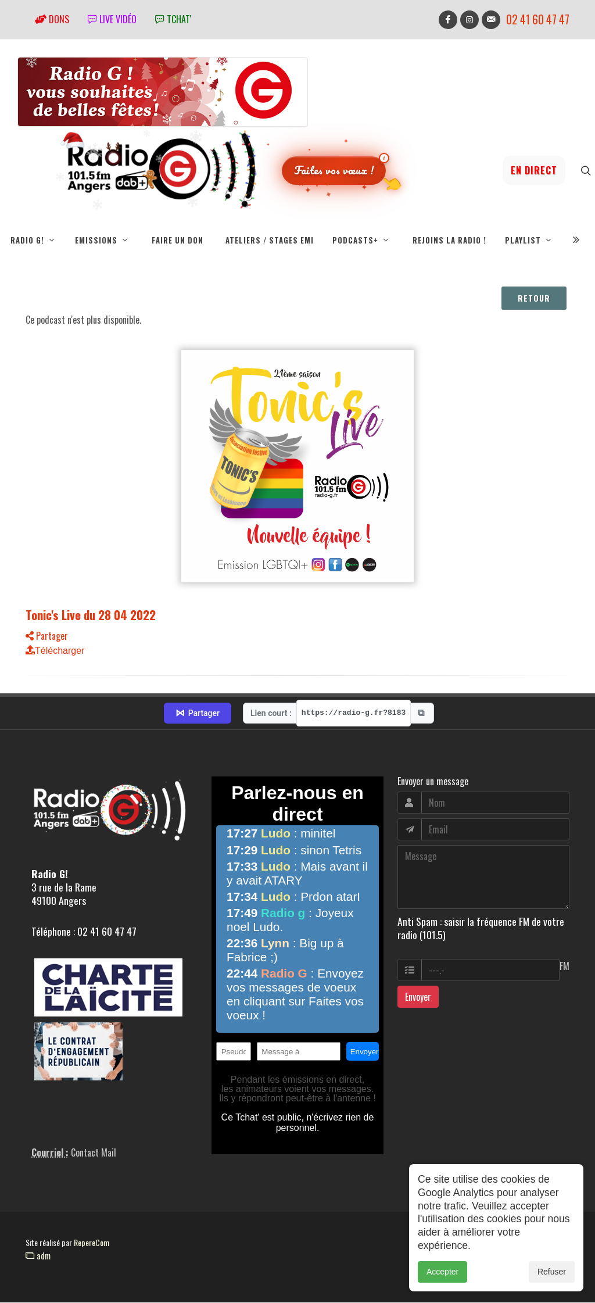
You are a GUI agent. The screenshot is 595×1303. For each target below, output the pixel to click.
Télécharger (55, 651)
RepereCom (91, 1243)
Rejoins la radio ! (449, 240)
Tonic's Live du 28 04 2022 (91, 615)
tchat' (173, 19)
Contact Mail (93, 1153)
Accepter (442, 1275)
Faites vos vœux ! (334, 170)
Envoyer (418, 997)
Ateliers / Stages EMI (269, 240)
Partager (47, 636)
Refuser (551, 1275)
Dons (52, 19)
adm (38, 1256)
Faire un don (177, 240)
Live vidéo (112, 19)
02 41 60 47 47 (537, 19)
